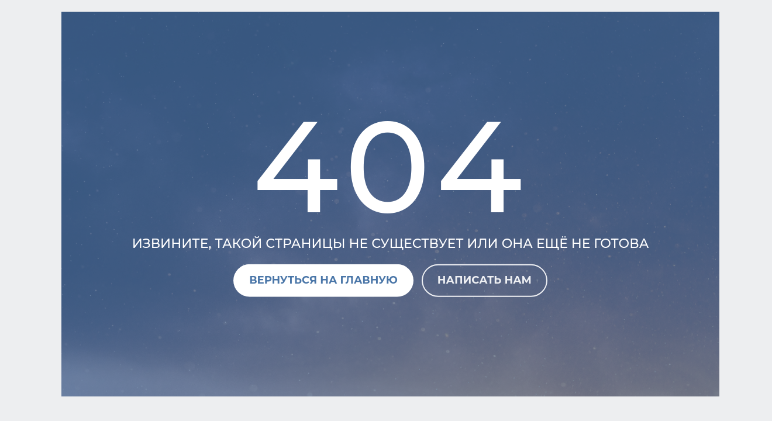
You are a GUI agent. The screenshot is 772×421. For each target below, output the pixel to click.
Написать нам (484, 280)
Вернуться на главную (323, 280)
